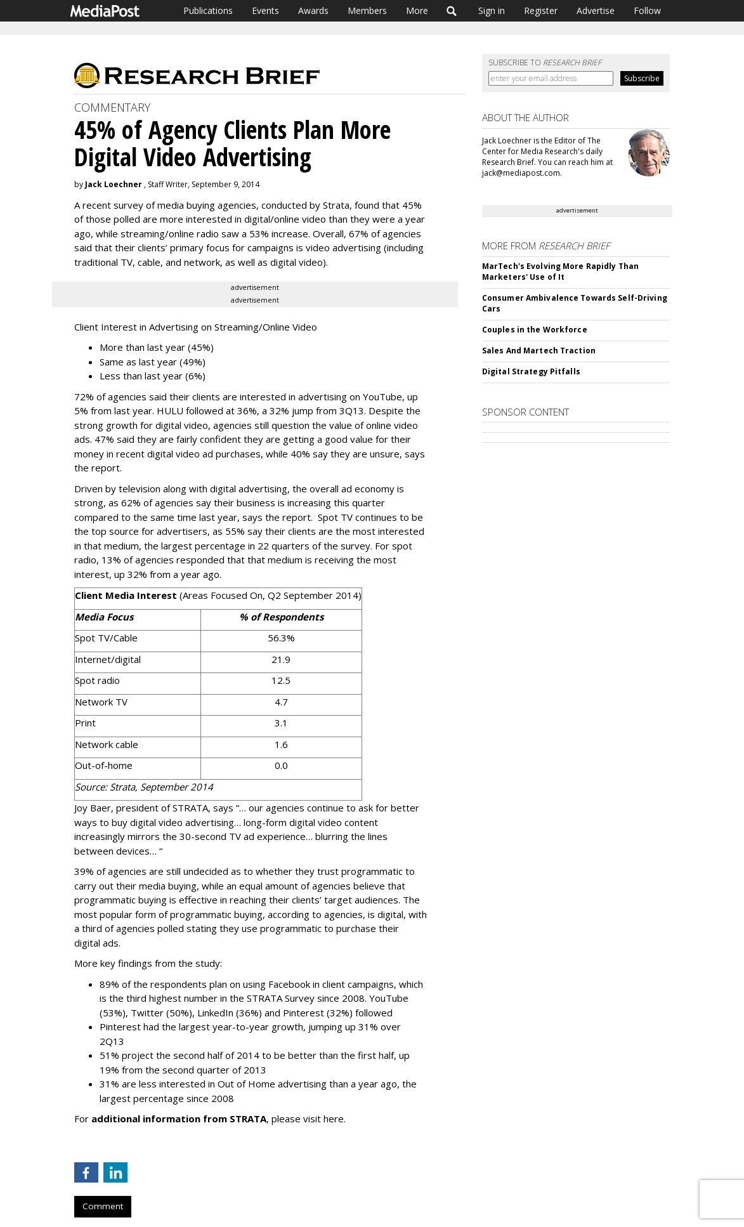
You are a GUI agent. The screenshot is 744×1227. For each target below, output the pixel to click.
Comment (102, 1206)
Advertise (596, 10)
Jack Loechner (113, 184)
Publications (208, 10)
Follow (647, 10)
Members (367, 10)
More (417, 10)
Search (452, 11)
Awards (313, 10)
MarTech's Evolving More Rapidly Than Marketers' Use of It (560, 271)
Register (541, 10)
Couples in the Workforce (534, 329)
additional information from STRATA (178, 1118)
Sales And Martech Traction (539, 350)
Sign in (491, 10)
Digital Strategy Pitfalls (531, 371)
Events (265, 10)
